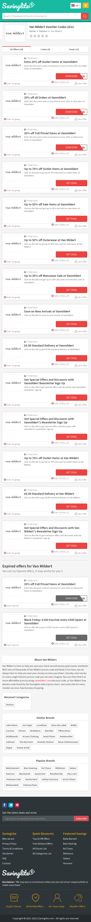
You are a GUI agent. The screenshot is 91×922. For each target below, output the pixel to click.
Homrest (10, 773)
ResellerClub (56, 773)
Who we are (8, 838)
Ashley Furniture (50, 779)
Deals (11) (74, 49)
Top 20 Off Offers (41, 838)
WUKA (73, 725)
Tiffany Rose (64, 730)
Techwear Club (13, 779)
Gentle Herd (31, 779)
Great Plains (49, 736)
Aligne (9, 747)
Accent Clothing (30, 736)
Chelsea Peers (30, 784)
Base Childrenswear (68, 741)
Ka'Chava (46, 768)
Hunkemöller (66, 736)
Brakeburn (35, 730)
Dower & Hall (23, 747)
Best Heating (30, 768)
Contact (6, 863)
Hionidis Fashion (45, 741)
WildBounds (12, 736)
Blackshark (24, 773)
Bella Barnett (12, 768)
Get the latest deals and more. (19, 812)
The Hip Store (26, 741)
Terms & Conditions (12, 848)
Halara (73, 768)
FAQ (4, 858)
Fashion (43, 31)
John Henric (12, 725)
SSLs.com (72, 773)
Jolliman (10, 741)
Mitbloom (60, 768)
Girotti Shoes (69, 779)
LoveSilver (42, 725)
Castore (10, 730)
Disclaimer (7, 853)
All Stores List (40, 848)
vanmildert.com (42, 680)
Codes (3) (45, 49)
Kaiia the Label (58, 725)
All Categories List (42, 853)
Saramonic (40, 773)
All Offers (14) (16, 49)
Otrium (22, 730)
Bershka (49, 730)
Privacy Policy (9, 843)
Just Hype (27, 725)
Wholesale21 (12, 784)
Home (32, 31)
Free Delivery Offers (43, 843)
